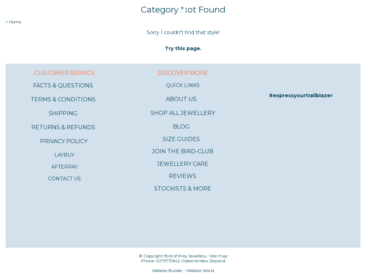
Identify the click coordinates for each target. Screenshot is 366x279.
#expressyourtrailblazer (301, 95)
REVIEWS (182, 176)
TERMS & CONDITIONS (63, 99)
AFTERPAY (64, 167)
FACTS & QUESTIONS (63, 85)
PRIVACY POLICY (63, 141)
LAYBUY (64, 155)
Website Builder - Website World (183, 270)
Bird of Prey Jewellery (185, 256)
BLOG (181, 126)
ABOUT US (181, 99)
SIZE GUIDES (181, 139)
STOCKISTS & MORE (182, 188)
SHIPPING (63, 113)
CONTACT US (64, 179)
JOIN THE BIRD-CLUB (182, 151)
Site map (218, 256)
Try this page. (183, 48)
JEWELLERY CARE (182, 164)
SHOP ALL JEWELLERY (183, 113)
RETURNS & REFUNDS (63, 127)
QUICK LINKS (183, 85)
